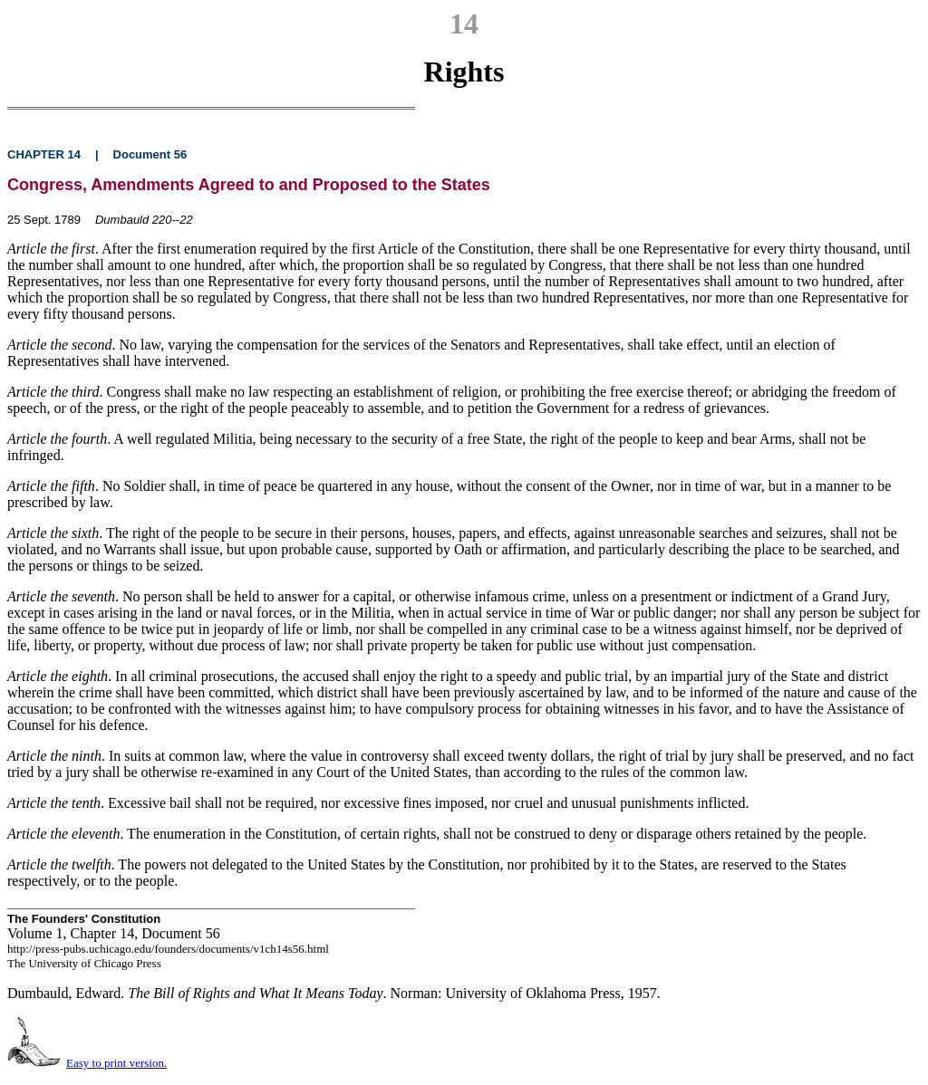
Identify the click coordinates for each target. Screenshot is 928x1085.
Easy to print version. (116, 1063)
